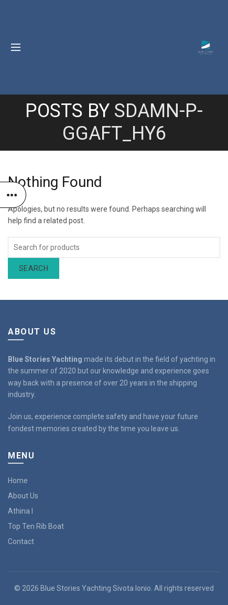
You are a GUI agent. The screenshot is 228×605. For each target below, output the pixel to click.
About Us (23, 496)
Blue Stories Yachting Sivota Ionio (95, 588)
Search (33, 268)
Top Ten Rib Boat (36, 526)
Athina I (20, 511)
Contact (21, 541)
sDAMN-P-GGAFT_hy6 (132, 122)
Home (18, 480)
